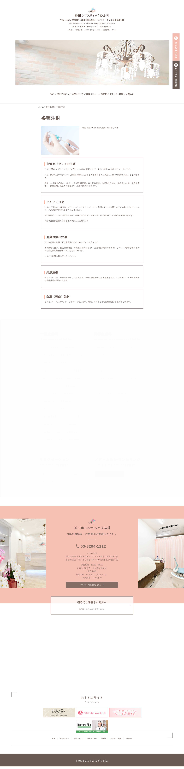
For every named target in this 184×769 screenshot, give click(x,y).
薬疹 (79, 417)
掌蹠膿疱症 (72, 432)
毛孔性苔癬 (48, 440)
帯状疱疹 (77, 371)
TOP (52, 94)
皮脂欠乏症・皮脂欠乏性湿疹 (67, 378)
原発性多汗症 (49, 401)
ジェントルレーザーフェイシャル (111, 363)
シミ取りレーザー (104, 371)
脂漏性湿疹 (69, 348)
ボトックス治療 (103, 401)
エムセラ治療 (122, 401)
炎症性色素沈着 (50, 417)
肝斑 (55, 394)
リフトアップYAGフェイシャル (110, 386)
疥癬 (81, 355)
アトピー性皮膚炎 (50, 348)
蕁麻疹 (64, 363)
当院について (77, 94)
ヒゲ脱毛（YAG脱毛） (106, 378)
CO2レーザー (128, 348)
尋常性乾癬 (74, 440)
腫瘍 (59, 432)
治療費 (104, 94)
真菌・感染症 (67, 355)
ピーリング (135, 371)
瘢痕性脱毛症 (67, 401)
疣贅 (66, 409)
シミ (45, 394)
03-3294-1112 (93, 546)
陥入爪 (46, 378)
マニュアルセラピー (51, 481)
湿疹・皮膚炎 (49, 355)
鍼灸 (76, 474)
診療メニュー (92, 94)
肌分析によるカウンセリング (54, 474)
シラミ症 (67, 417)
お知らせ (130, 94)
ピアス (121, 371)
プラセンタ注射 (129, 378)
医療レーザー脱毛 (104, 394)
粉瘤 (61, 440)
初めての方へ (63, 94)
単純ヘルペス (55, 371)
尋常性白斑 (48, 424)
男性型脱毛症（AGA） (106, 348)
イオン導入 (101, 355)
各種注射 (122, 394)
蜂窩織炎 (47, 432)
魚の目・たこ (49, 409)
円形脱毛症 (68, 394)
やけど (46, 447)
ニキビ (51, 386)
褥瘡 (49, 363)
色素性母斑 (74, 386)
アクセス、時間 (116, 94)
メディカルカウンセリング (109, 474)
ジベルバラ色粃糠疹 (67, 424)
